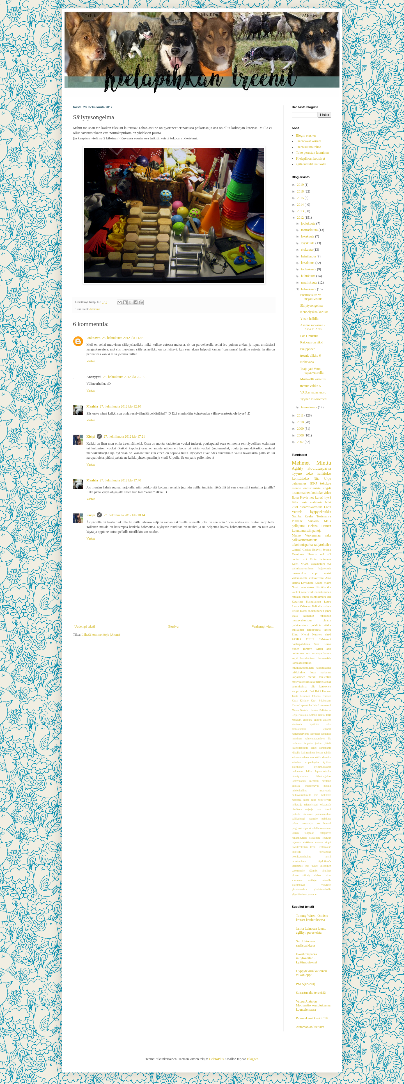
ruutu (305, 596)
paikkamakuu (300, 625)
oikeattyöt (325, 804)
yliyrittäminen (299, 894)
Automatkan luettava (310, 1027)
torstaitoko (325, 851)
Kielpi (90, 436)
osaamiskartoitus (311, 507)
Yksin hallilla (309, 319)
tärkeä (327, 629)
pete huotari (323, 823)
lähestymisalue (300, 776)
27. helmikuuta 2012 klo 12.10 (120, 406)
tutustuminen (299, 861)
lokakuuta (308, 236)
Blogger (252, 1059)
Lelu (315, 705)
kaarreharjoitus (300, 747)
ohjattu (327, 620)
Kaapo (319, 582)
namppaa (297, 799)
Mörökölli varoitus (312, 379)
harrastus (315, 733)
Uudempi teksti (84, 626)
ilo (329, 738)
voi (305, 559)
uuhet (315, 865)
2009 (301, 429)
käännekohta (323, 667)
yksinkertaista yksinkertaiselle (311, 889)
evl (322, 554)
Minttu (323, 463)
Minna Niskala (300, 710)
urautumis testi (300, 865)
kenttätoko (300, 478)
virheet (318, 875)
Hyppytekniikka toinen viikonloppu (311, 973)
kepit (295, 658)
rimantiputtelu (299, 837)
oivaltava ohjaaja (302, 809)
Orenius (313, 710)
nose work (307, 592)
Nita (317, 479)
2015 (301, 198)
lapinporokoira (323, 771)
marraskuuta (309, 230)
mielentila (325, 676)
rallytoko (309, 832)
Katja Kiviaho (300, 700)
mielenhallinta (299, 790)
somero (319, 842)
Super (295, 648)
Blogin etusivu (306, 135)
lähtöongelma (323, 776)
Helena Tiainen (319, 526)
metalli (327, 785)
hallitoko (324, 473)
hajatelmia (324, 568)
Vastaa (90, 361)
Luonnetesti (324, 705)
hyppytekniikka (320, 512)
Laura (327, 601)
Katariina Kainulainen (306, 601)
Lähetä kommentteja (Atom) (101, 635)
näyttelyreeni (311, 804)
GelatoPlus (216, 1059)
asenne (296, 488)
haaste (327, 653)
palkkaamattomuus (304, 540)
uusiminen (325, 865)
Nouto (295, 587)
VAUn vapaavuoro (313, 563)
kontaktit (308, 615)
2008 (301, 435)
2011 (301, 415)
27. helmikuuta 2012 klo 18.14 (124, 515)
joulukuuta (308, 223)
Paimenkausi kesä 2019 (312, 1018)
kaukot (296, 592)
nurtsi (327, 573)
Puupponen (307, 349)
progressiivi (298, 828)
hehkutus (326, 733)
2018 (301, 191)
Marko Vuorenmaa (306, 535)
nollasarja (297, 804)
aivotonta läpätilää (305, 724)
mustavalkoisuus (302, 620)
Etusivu (173, 626)
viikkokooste (299, 578)
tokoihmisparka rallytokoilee (311, 545)
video (327, 493)
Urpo (327, 479)
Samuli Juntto (317, 714)
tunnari (296, 549)
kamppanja (325, 747)
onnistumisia (311, 488)
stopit (328, 842)
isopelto (308, 743)
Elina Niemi (300, 634)
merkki (312, 676)
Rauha (309, 516)
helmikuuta (309, 289)
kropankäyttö (312, 762)
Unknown (93, 338)
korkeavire (325, 757)
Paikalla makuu (321, 606)
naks (328, 535)
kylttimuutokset (322, 766)
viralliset (326, 870)
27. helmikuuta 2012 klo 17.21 (124, 436)
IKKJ (313, 483)
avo (308, 653)
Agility (297, 468)
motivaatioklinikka (303, 681)
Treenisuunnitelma (308, 147)
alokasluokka (299, 728)
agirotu (318, 719)
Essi (311, 691)
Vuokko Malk (319, 521)
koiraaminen (308, 752)
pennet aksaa (323, 681)
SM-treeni (325, 639)
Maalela (92, 406)
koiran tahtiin (323, 752)
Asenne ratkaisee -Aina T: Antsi (312, 327)
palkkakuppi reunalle (305, 818)
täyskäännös (324, 861)
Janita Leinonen (301, 696)
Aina (328, 578)
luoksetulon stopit (305, 573)
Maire (327, 582)
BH (329, 596)
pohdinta (316, 625)
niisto (306, 799)
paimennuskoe (323, 814)
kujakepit (325, 615)
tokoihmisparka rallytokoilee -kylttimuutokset (306, 958)
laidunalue (297, 771)
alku (328, 724)
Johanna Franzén (321, 696)
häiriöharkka (323, 587)
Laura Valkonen (301, 606)
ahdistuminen (316, 610)
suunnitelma (299, 686)
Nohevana (307, 362)
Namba (297, 516)
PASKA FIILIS (303, 639)
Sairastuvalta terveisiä (311, 993)
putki (308, 828)
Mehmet (301, 463)
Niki (328, 502)
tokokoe (325, 483)
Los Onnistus (309, 336)
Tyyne (297, 473)
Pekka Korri (299, 610)
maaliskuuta (309, 282)
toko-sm (296, 851)
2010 (301, 422)
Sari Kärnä (322, 644)
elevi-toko (307, 587)
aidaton (327, 719)
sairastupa (314, 837)
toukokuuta (309, 269)
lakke (309, 771)
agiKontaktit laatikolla (311, 164)
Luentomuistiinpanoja (306, 531)
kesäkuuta (308, 263)
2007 (301, 442)
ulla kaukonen (321, 686)
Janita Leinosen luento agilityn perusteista (311, 930)
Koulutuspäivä (319, 468)
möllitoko (326, 794)
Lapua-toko (305, 705)
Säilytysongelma (311, 305)
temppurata (314, 629)
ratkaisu (296, 596)
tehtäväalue (325, 846)
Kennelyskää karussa (314, 312)
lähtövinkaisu (299, 780)
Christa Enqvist (312, 549)
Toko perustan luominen (312, 153)
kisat (295, 507)
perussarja (307, 823)
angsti (327, 488)
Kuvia (304, 497)
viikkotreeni (316, 578)
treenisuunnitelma (301, 856)
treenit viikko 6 (310, 355)
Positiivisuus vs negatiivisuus (311, 297)
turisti (328, 856)
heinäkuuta (309, 256)
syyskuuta (308, 243)
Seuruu (326, 549)
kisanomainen (301, 493)
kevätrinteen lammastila (315, 658)
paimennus (299, 483)
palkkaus (326, 818)
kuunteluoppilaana (303, 667)
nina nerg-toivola (321, 799)
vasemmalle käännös (305, 870)
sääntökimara (318, 596)
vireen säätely (301, 875)
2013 (301, 211)
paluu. (295, 823)
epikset (327, 728)
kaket (313, 747)
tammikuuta (309, 407)
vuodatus (326, 884)
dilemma (94, 309)
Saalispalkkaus (301, 644)
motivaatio (325, 790)
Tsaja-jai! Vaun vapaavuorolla (311, 371)
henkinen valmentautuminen (308, 738)
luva (313, 672)
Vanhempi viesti (263, 626)
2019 (301, 185)
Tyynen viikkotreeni (313, 399)
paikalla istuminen (302, 814)
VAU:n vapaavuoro (313, 392)
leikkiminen (299, 672)
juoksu (318, 743)
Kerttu (295, 705)
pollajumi (298, 526)
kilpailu (296, 752)
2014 (301, 205)
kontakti (314, 757)
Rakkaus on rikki (311, 342)
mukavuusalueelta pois (305, 794)
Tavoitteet (298, 554)
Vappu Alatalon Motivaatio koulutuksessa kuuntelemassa (313, 1005)
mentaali (314, 780)
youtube (312, 894)
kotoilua (296, 762)
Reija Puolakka (300, 714)
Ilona (295, 497)
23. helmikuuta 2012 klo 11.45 (122, 338)
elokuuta (307, 250)
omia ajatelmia (312, 502)
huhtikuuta (308, 276)
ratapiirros (325, 832)
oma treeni (324, 809)
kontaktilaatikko (301, 662)
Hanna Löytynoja (302, 582)
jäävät (328, 743)
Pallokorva (325, 710)
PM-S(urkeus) (305, 984)
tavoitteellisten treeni (304, 846)
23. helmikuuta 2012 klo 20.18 (123, 377)
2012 (301, 217)
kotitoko (317, 493)
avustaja (317, 653)
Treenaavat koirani (308, 141)
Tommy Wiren (312, 648)
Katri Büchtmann (321, 700)
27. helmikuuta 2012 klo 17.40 (120, 480)
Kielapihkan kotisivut (310, 158)
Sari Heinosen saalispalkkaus (305, 943)
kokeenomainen (300, 757)
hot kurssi (316, 497)
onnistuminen (323, 592)
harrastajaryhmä (300, 733)
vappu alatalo (300, 691)
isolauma (297, 743)
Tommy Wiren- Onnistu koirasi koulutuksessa (312, 918)
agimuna (307, 719)
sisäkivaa (308, 842)
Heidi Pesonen (323, 691)
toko (309, 473)
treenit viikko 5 (310, 386)
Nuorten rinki (321, 634)
